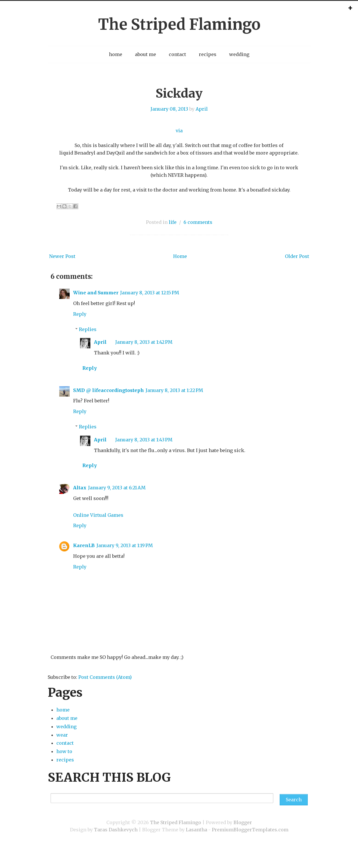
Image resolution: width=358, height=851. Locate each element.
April (202, 109)
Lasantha (196, 830)
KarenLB (84, 545)
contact (177, 54)
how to (64, 751)
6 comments (197, 222)
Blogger (242, 822)
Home (180, 256)
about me (145, 54)
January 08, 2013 (169, 109)
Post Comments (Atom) (105, 677)
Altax (79, 487)
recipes (207, 54)
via (179, 130)
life (173, 222)
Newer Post (62, 256)
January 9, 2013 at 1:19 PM (125, 545)
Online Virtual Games (98, 515)
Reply (79, 314)
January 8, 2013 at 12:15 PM (149, 293)
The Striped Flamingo (179, 24)
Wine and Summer (95, 293)
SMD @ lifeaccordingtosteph (108, 390)
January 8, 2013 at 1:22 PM (174, 390)
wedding (239, 54)
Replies (88, 329)
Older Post (297, 256)
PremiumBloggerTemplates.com (250, 830)
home (115, 54)
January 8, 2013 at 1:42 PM (143, 342)
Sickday (179, 93)
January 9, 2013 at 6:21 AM (117, 487)
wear (62, 735)
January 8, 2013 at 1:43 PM (143, 440)
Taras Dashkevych (116, 830)
